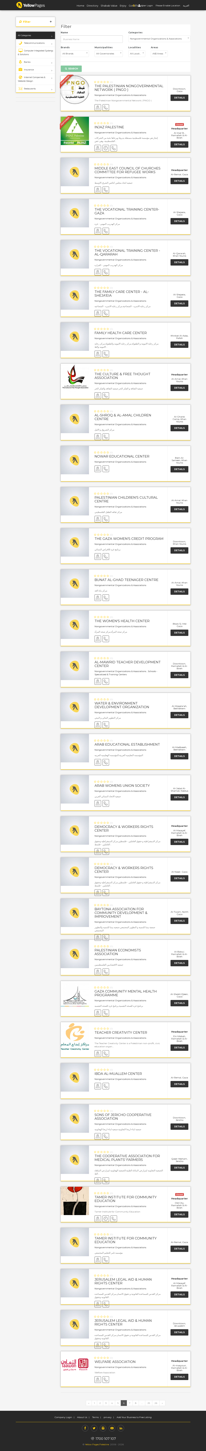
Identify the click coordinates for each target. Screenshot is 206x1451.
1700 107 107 (103, 1439)
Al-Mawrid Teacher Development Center (128, 664)
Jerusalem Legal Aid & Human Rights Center (123, 1281)
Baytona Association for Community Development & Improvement (121, 913)
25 (148, 1403)
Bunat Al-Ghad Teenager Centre (126, 580)
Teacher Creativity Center (121, 1033)
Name (64, 32)
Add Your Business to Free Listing (134, 1417)
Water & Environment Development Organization (122, 705)
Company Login (63, 1417)
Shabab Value (109, 5)
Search (71, 68)
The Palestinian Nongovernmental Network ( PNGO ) (129, 88)
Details (179, 97)
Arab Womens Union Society (122, 786)
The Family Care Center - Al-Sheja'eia (122, 294)
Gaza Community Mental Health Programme (126, 993)
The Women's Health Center (122, 621)
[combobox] (159, 38)
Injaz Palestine (109, 127)
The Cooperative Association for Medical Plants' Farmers (127, 1158)
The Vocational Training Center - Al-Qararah (127, 252)
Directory (92, 5)
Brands (65, 47)
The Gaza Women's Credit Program (129, 539)
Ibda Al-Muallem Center (118, 1074)
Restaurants (27, 89)
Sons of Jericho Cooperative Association (123, 1117)
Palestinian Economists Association (118, 952)
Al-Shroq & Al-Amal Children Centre (123, 417)
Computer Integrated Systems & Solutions (35, 52)
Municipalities (104, 47)
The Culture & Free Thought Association (122, 376)
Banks (24, 62)
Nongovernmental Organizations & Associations (120, 95)
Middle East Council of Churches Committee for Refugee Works (127, 170)
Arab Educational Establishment (127, 744)
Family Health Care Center (121, 333)
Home (80, 5)
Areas (154, 47)
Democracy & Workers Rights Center (124, 829)
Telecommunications (31, 43)
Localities (134, 47)
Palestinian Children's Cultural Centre (126, 499)
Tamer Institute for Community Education (126, 1199)
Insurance (26, 70)
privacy (108, 1417)
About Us (82, 1417)
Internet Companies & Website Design (31, 78)
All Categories (24, 35)
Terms (95, 1417)
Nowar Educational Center (122, 456)
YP (31, 5)
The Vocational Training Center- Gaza (127, 211)
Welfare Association (115, 1362)
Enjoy (123, 5)
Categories (135, 32)
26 (156, 1403)
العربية (186, 5)
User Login (147, 5)
